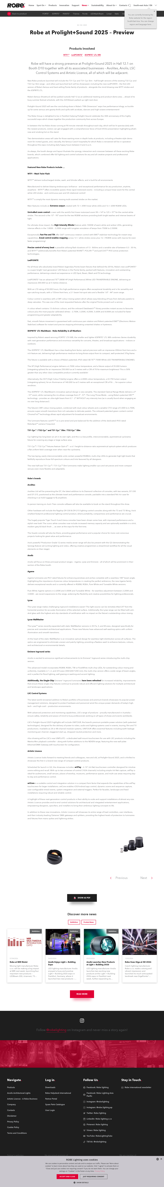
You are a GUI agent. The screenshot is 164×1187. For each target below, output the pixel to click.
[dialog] (82, 1171)
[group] (82, 898)
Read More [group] (82, 994)
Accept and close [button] (67, 1176)
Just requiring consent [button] (93, 1176)
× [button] (161, 1159)
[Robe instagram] (82, 1021)
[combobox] (157, 1159)
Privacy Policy (100, 1171)
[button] (82, 1182)
